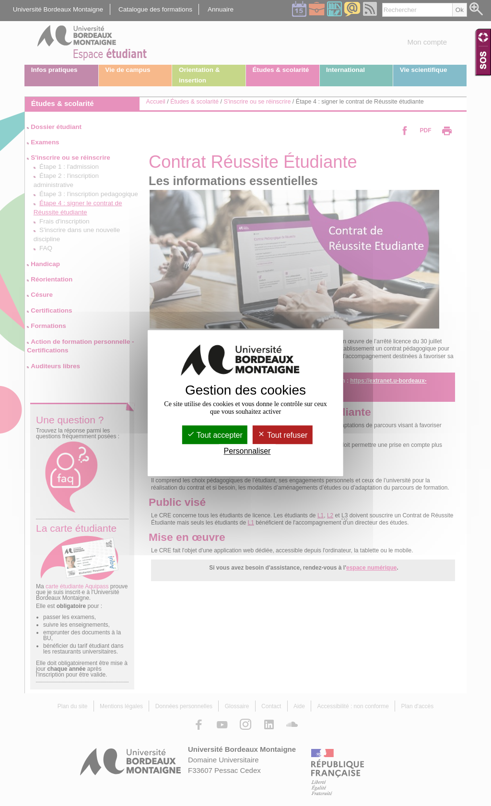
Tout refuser (282, 435)
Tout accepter (215, 435)
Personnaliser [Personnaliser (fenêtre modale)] (247, 451)
